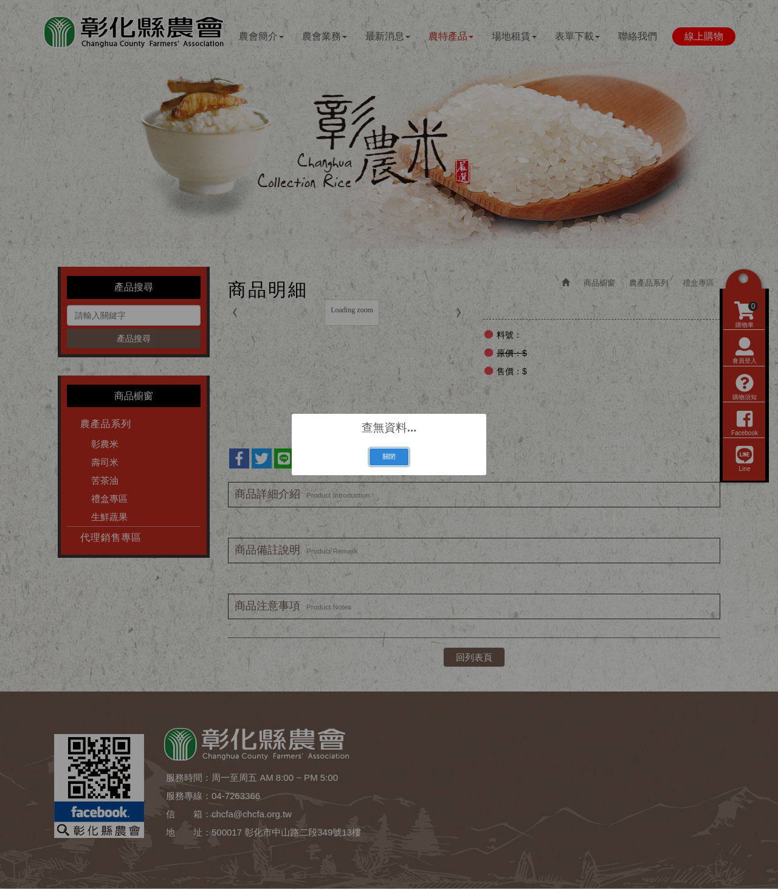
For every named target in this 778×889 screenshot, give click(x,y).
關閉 (388, 456)
